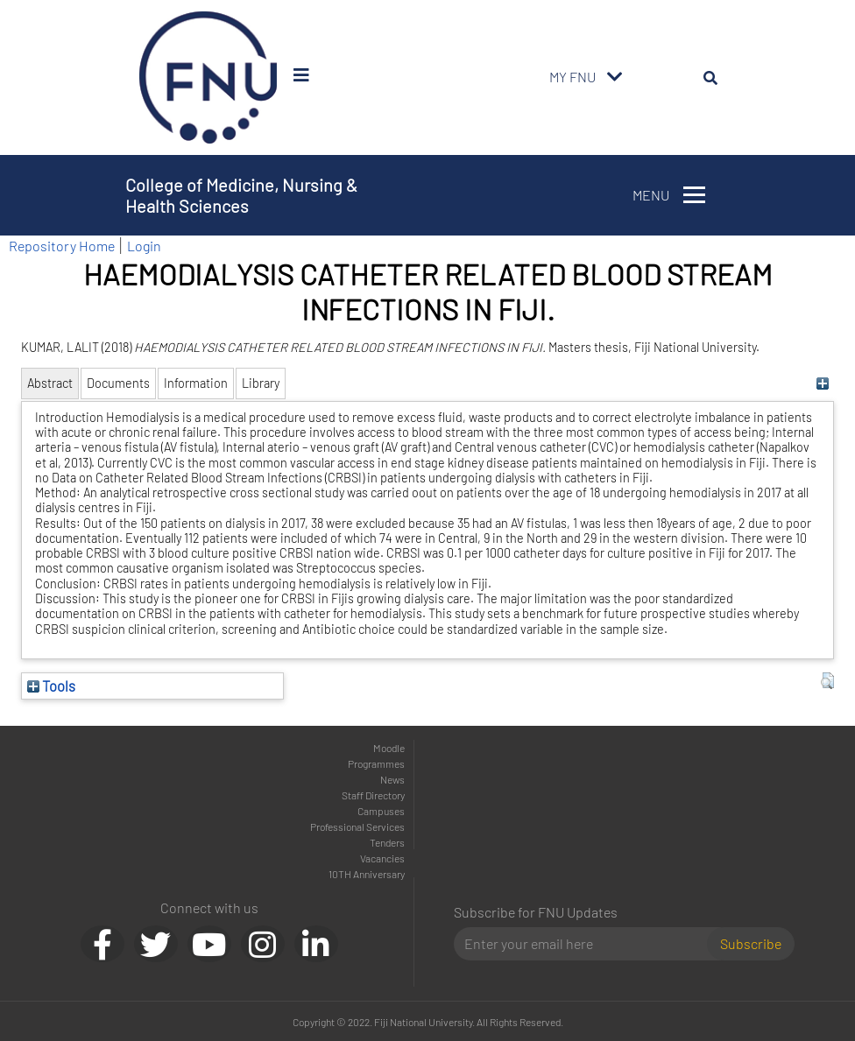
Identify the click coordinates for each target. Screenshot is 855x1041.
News (392, 779)
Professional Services (357, 826)
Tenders (387, 842)
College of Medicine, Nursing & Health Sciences (241, 195)
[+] (823, 383)
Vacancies (382, 858)
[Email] (587, 943)
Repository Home (62, 245)
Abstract (50, 383)
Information (196, 383)
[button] (827, 681)
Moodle (389, 748)
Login (144, 245)
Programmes (376, 763)
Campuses (381, 811)
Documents (118, 383)
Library (260, 383)
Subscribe (750, 943)
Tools (51, 685)
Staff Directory (373, 795)
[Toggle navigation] (615, 77)
